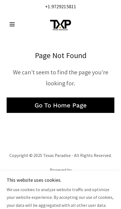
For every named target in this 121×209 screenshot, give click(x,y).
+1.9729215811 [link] (60, 6)
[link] (60, 24)
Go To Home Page (61, 105)
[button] (15, 24)
